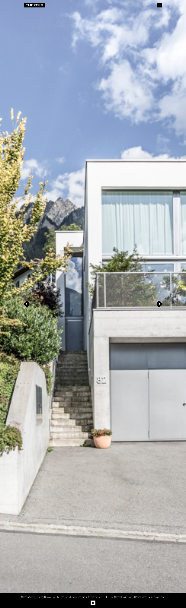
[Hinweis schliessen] (93, 603)
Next (159, 304)
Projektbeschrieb (34, 5)
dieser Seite (159, 597)
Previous (26, 304)
